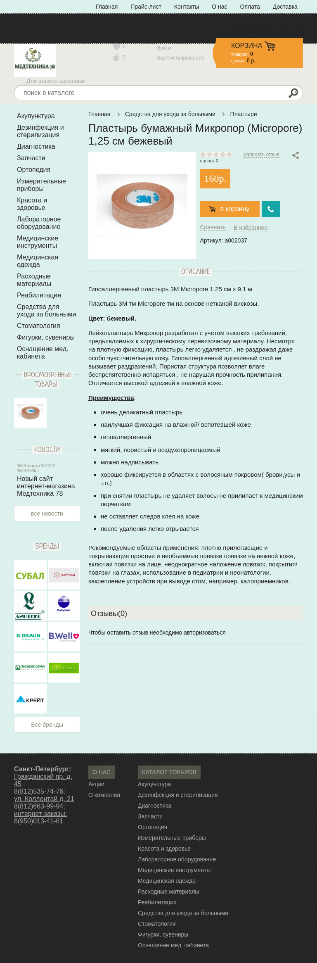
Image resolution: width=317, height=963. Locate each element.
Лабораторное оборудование (39, 223)
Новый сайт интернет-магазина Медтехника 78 (46, 486)
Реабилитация (39, 295)
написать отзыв (261, 154)
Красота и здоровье (32, 204)
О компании (104, 795)
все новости (47, 513)
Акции (96, 784)
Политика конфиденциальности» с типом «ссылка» (165, 20)
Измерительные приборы (41, 185)
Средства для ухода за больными (46, 310)
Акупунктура (36, 115)
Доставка (285, 6)
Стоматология (38, 325)
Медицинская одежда (37, 261)
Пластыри (243, 114)
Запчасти (31, 158)
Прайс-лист (145, 6)
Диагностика (36, 146)
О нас (219, 6)
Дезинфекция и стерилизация (40, 131)
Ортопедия (33, 169)
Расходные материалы (34, 280)
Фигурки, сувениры (46, 337)
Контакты (186, 6)
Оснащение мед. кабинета (43, 352)
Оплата (250, 6)
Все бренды (47, 724)
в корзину (234, 208)
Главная (107, 6)
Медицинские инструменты (37, 242)
